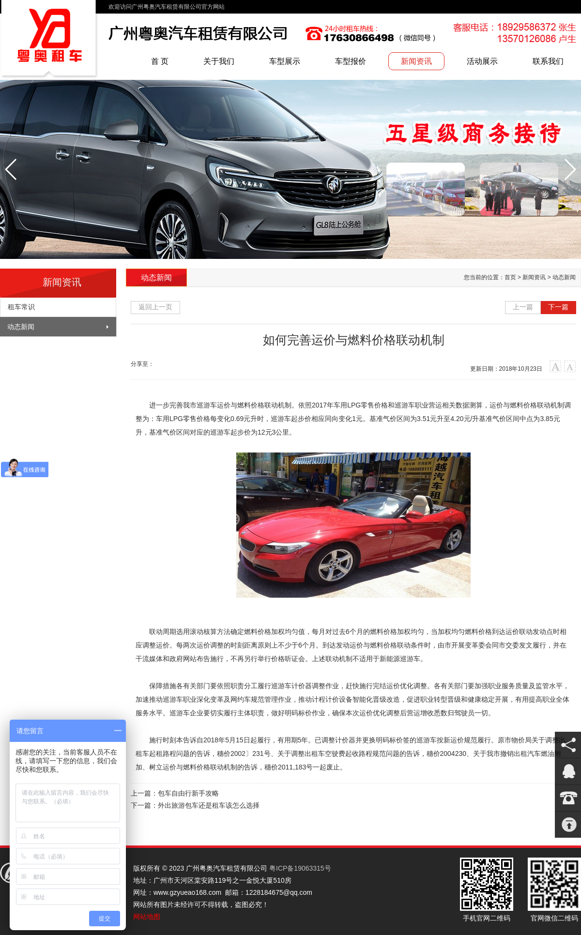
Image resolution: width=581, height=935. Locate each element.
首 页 (159, 61)
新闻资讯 (416, 61)
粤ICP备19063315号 (300, 868)
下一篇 (558, 307)
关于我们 (218, 61)
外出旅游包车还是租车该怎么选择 (209, 805)
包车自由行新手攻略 (188, 793)
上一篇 (523, 307)
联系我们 (548, 61)
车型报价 (350, 61)
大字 (556, 367)
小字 (570, 367)
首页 (510, 277)
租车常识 (21, 307)
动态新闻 (20, 327)
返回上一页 (155, 307)
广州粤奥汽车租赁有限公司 (49, 40)
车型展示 (284, 61)
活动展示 (482, 61)
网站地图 (146, 916)
